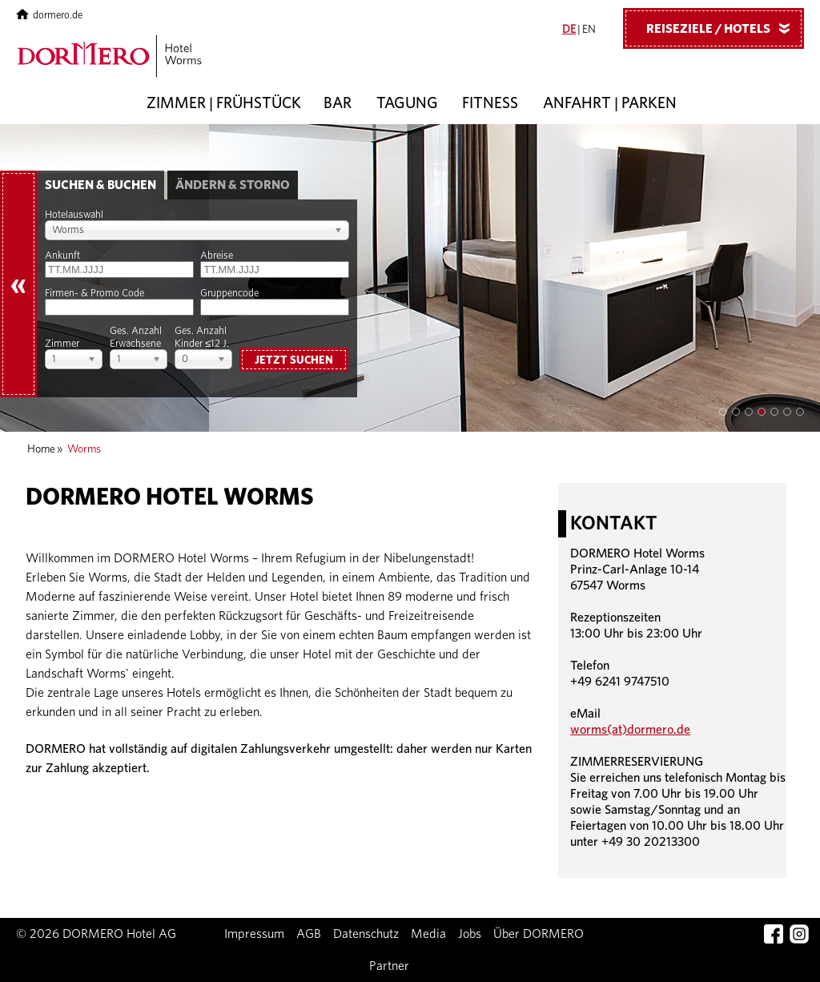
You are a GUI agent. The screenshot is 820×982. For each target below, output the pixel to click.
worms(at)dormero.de (630, 729)
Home (41, 449)
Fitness (490, 103)
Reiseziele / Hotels (724, 28)
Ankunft (62, 256)
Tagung (407, 103)
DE (569, 29)
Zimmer (62, 344)
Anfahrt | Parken (610, 103)
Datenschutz (366, 934)
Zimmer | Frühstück (224, 103)
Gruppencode (229, 293)
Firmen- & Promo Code (94, 293)
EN (589, 29)
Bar (338, 103)
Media (428, 934)
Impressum (254, 934)
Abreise (216, 256)
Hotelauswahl (74, 215)
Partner (389, 966)
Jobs (469, 934)
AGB (308, 934)
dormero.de (49, 15)
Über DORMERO (538, 934)
